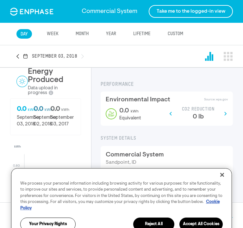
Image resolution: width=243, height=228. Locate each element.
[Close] (222, 202)
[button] (19, 56)
